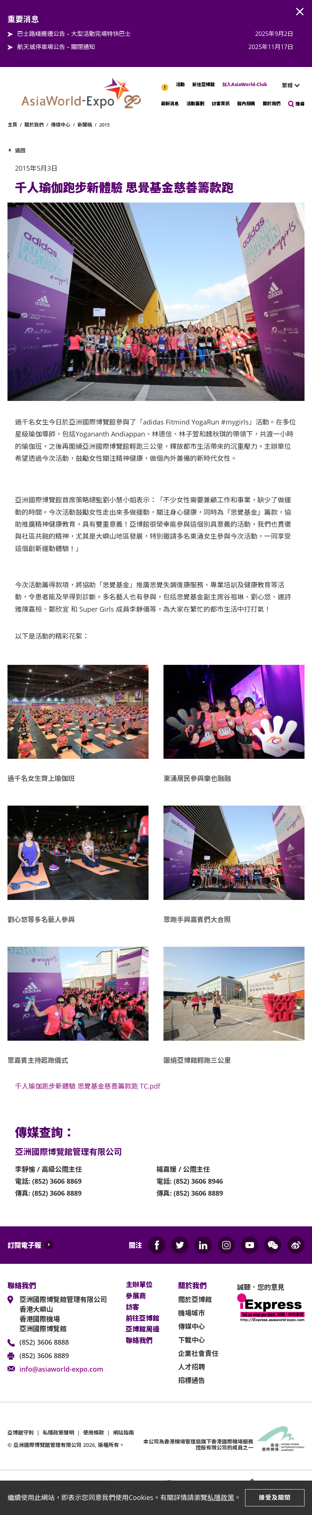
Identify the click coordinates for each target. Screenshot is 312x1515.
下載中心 (191, 1339)
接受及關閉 (275, 1497)
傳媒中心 (60, 124)
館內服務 (246, 103)
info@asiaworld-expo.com (61, 1369)
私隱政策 (220, 1497)
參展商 (136, 1296)
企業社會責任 (198, 1353)
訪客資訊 (221, 103)
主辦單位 (139, 1285)
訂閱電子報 (24, 1245)
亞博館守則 (20, 1432)
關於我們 (272, 103)
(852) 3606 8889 (44, 1355)
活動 (180, 84)
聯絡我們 (139, 1340)
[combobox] (288, 85)
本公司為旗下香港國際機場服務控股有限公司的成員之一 (198, 1444)
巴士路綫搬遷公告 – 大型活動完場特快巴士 (74, 34)
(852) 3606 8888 (44, 1342)
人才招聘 (191, 1366)
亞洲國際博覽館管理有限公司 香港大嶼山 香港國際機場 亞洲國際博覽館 (63, 1314)
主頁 (12, 124)
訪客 (132, 1307)
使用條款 (93, 1432)
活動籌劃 (195, 103)
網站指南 (123, 1432)
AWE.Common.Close (300, 11)
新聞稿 (84, 124)
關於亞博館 (195, 1299)
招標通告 (191, 1380)
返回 (20, 150)
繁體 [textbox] (287, 85)
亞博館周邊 (142, 1329)
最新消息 (170, 103)
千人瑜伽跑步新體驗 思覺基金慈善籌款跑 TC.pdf (87, 1086)
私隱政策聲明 (58, 1432)
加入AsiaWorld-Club (244, 84)
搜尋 (300, 104)
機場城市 (191, 1312)
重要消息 (165, 83)
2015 (104, 124)
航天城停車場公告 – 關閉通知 (56, 47)
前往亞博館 (203, 84)
